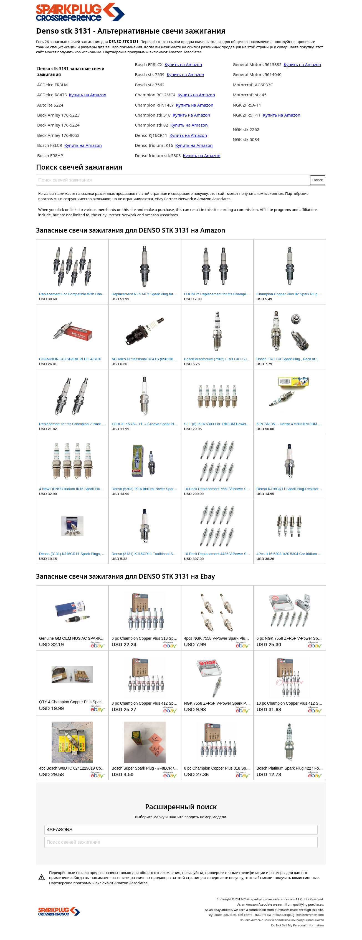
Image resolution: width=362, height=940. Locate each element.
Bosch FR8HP (50, 155)
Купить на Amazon (87, 94)
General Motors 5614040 (257, 74)
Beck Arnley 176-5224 (58, 125)
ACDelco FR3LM (52, 84)
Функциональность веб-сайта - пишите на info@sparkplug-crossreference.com (266, 915)
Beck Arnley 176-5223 (58, 115)
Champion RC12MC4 (155, 94)
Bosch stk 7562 (149, 84)
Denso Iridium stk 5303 (158, 155)
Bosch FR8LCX (149, 64)
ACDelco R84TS (52, 94)
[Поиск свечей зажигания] (173, 180)
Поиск (318, 180)
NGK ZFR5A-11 (247, 105)
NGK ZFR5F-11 (247, 115)
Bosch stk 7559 (149, 74)
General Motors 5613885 (257, 64)
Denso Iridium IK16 (154, 145)
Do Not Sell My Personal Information (297, 925)
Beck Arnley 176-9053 (58, 135)
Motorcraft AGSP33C (253, 84)
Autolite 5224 (50, 105)
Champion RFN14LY (155, 105)
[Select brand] (180, 830)
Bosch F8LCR (50, 145)
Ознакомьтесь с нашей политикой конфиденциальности (282, 920)
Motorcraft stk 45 (250, 94)
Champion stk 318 (152, 115)
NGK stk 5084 (246, 139)
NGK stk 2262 (246, 129)
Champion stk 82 (151, 125)
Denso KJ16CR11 (151, 135)
